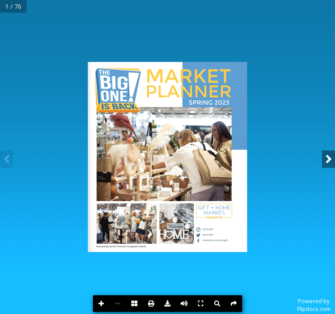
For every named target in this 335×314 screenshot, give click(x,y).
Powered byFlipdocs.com (314, 305)
